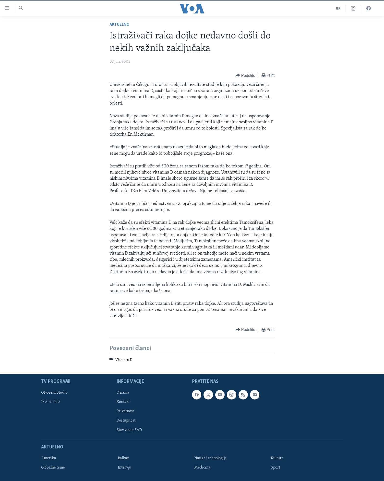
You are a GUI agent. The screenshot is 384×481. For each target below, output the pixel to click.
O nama (123, 393)
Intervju (124, 467)
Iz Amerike (50, 402)
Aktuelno (119, 24)
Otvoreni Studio (54, 393)
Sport (275, 467)
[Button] (245, 75)
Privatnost (125, 411)
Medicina (202, 467)
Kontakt (123, 402)
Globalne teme (53, 467)
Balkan (123, 458)
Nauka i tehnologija (210, 458)
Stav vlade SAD (129, 430)
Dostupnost (126, 421)
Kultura (277, 458)
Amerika (48, 458)
